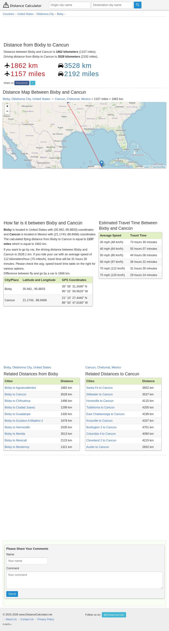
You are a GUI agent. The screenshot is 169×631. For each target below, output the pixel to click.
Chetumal (73, 99)
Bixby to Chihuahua (17, 400)
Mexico (86, 99)
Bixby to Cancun (15, 394)
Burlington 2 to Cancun (101, 427)
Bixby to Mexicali (16, 440)
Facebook (22, 83)
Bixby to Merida (15, 433)
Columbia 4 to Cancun (101, 433)
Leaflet (146, 167)
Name (10, 554)
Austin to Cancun (97, 447)
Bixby (6, 99)
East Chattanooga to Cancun (105, 414)
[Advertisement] (84, 28)
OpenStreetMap (158, 167)
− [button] (7, 111)
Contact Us (27, 619)
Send (12, 594)
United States (41, 99)
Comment (12, 568)
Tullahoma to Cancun (100, 407)
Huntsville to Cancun (100, 400)
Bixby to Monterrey (17, 447)
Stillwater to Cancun (99, 394)
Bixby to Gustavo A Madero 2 (24, 420)
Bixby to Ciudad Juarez (20, 407)
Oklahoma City (21, 99)
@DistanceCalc (114, 614)
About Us (11, 619)
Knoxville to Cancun (99, 420)
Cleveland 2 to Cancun (101, 440)
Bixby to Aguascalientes (20, 387)
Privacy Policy (45, 619)
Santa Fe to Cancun (99, 387)
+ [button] (7, 106)
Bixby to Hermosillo (17, 427)
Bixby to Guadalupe (18, 414)
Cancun (60, 99)
